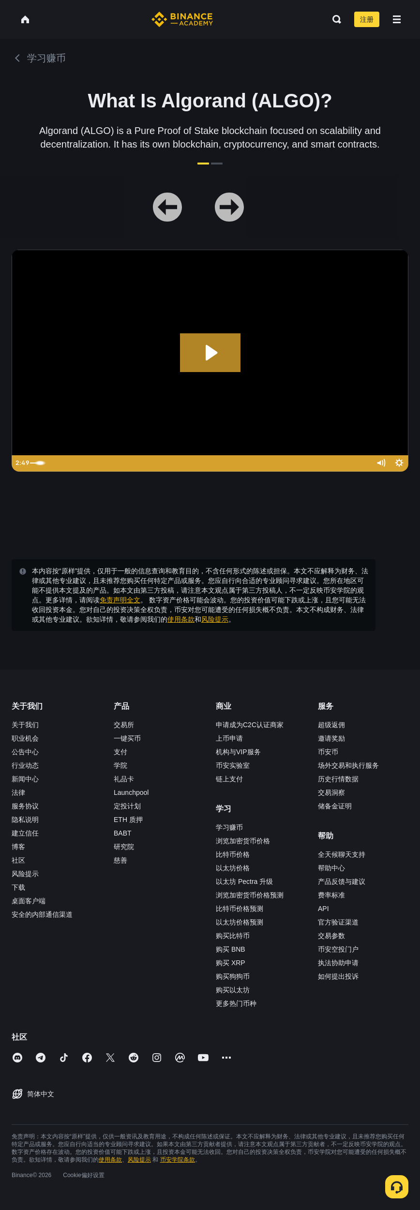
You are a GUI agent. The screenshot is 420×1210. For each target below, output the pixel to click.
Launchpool (131, 792)
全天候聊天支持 (341, 854)
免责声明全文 (120, 600)
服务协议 (25, 806)
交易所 (124, 725)
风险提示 (214, 619)
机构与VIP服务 (238, 752)
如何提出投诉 (338, 976)
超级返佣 (331, 725)
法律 (18, 792)
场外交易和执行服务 (348, 765)
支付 (120, 752)
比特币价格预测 (239, 908)
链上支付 (229, 779)
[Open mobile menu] (396, 19)
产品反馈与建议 (341, 881)
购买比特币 (233, 936)
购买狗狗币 (233, 976)
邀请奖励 (331, 738)
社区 (18, 860)
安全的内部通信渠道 (42, 914)
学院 (120, 765)
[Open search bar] (334, 19)
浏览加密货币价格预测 (250, 895)
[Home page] (182, 19)
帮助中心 (331, 868)
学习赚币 (229, 827)
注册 (367, 19)
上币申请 (229, 738)
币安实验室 (233, 765)
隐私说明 (25, 819)
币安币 (328, 752)
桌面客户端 (28, 901)
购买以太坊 (233, 990)
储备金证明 (335, 806)
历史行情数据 (338, 779)
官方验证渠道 (338, 922)
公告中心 (25, 752)
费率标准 (331, 895)
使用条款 (181, 619)
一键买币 (127, 738)
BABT (123, 833)
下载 (18, 887)
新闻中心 (25, 779)
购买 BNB (230, 949)
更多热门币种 (236, 1003)
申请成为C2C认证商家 (250, 725)
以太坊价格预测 (239, 922)
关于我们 (25, 725)
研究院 (124, 847)
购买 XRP (230, 963)
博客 (18, 847)
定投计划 (127, 806)
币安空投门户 (338, 949)
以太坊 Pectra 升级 (244, 881)
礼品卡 (124, 779)
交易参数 (331, 936)
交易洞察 (331, 792)
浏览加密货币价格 (243, 841)
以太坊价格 (233, 868)
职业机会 (25, 738)
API (323, 908)
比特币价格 (233, 854)
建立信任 (25, 833)
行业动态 (25, 765)
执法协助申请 (338, 963)
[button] (397, 19)
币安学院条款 (177, 1159)
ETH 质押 (128, 819)
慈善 (120, 860)
